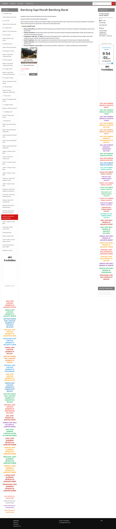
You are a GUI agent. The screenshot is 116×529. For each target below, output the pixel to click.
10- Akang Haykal (7, 86)
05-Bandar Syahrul (7, 43)
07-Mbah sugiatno (7, 60)
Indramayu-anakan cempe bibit (7, 228)
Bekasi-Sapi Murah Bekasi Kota (9, 141)
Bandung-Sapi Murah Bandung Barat (8, 217)
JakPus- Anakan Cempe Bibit (9, 168)
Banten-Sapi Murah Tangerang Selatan (7, 64)
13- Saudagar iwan (7, 111)
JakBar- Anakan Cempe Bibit (8, 152)
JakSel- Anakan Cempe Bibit (8, 173)
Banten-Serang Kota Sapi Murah (9, 82)
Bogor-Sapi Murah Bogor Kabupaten (9, 130)
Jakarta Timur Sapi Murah (9, 31)
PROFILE (13, 3)
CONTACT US (29, 3)
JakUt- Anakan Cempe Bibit (8, 184)
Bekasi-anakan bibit (8, 236)
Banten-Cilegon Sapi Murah (8, 116)
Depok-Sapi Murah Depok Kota (9, 136)
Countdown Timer (10, 285)
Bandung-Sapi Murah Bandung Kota (8, 206)
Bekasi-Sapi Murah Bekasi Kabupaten (9, 146)
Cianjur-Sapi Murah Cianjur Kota (7, 157)
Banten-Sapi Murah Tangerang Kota (7, 55)
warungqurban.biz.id (64, 522)
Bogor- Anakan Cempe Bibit (8, 222)
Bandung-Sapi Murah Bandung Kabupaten (8, 211)
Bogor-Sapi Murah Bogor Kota (9, 125)
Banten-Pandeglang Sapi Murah (9, 100)
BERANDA (5, 3)
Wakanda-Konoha (7, 250)
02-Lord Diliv (6, 20)
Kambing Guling (6, 232)
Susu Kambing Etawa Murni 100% (8, 246)
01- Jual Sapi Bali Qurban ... (28, 65)
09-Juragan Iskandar (8, 77)
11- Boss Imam (6, 95)
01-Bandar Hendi (7, 13)
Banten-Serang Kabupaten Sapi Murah (8, 91)
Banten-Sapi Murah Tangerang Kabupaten (8, 73)
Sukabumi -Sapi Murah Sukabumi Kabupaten (8, 190)
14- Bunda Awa (6, 120)
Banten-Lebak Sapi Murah (9, 108)
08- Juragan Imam (7, 69)
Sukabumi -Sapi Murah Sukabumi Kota (8, 179)
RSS (102, 520)
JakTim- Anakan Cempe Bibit (9, 163)
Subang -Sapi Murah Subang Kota (7, 201)
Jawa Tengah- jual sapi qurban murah (8, 240)
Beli (33, 74)
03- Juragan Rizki (7, 27)
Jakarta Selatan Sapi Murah (8, 39)
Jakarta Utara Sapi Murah (9, 47)
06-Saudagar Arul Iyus (8, 51)
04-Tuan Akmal (6, 35)
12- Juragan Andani (7, 104)
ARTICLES (20, 3)
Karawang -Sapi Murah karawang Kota (8, 195)
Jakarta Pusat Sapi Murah (9, 24)
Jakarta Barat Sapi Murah (9, 17)
